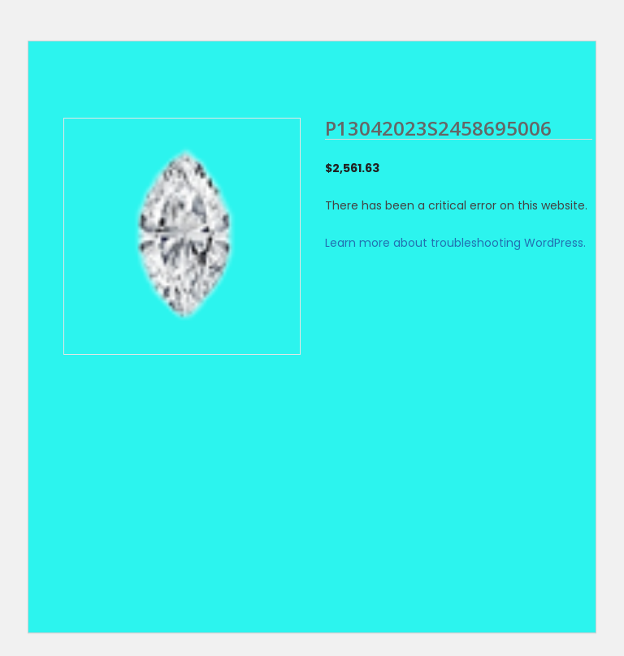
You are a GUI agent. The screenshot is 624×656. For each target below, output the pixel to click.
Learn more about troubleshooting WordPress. (455, 243)
